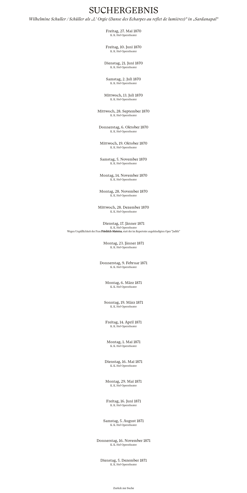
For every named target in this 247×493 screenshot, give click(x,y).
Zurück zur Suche (123, 488)
